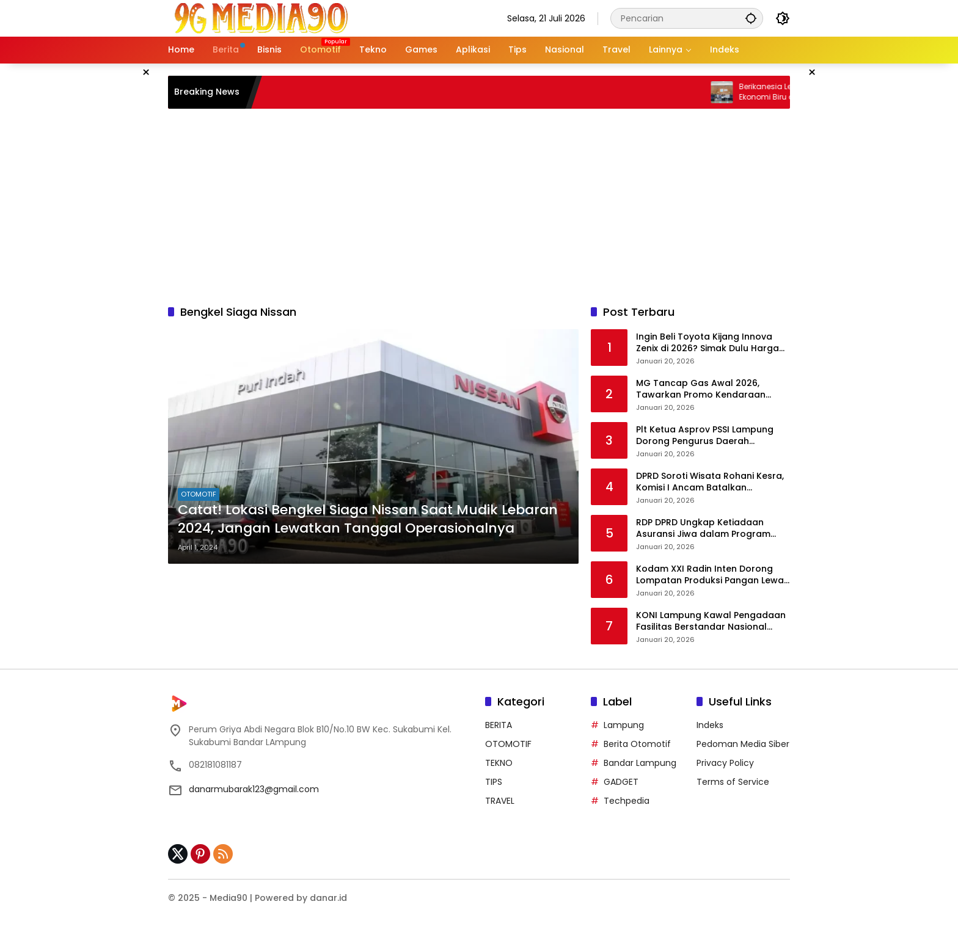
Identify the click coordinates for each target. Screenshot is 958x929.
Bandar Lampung (640, 763)
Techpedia (626, 801)
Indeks (710, 725)
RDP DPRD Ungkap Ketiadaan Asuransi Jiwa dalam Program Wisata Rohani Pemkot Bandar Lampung (704, 529)
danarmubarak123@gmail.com (254, 789)
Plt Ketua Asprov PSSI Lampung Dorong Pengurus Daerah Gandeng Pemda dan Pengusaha (710, 436)
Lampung (624, 725)
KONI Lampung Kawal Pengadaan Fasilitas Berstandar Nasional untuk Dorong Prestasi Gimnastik (711, 621)
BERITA (498, 725)
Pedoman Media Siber (743, 744)
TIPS (493, 782)
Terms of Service (733, 782)
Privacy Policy (725, 763)
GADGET (621, 782)
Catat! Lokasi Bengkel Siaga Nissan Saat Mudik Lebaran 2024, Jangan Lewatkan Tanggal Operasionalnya (368, 519)
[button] (751, 18)
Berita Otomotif (637, 744)
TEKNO (499, 763)
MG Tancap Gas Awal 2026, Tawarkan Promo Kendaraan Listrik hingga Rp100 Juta (701, 389)
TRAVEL (499, 801)
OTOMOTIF (198, 494)
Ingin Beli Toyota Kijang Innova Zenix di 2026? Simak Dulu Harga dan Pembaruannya (707, 343)
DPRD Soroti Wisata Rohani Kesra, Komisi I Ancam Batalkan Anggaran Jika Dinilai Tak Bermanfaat (710, 482)
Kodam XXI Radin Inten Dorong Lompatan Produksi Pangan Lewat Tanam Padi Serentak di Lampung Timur (712, 575)
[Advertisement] (479, 206)
